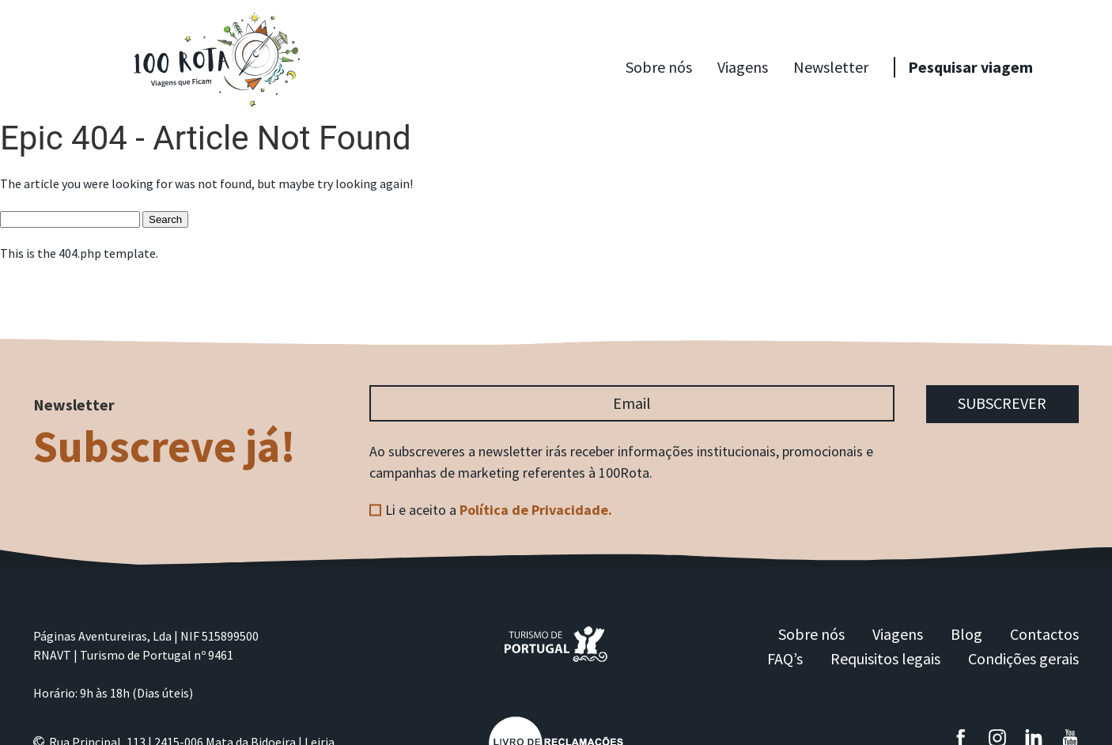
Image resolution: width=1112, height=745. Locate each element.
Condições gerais (1023, 659)
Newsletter (830, 67)
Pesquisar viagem (970, 67)
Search (165, 219)
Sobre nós (659, 67)
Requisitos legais (885, 659)
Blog (966, 634)
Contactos (1044, 634)
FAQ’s (785, 659)
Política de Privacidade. (536, 510)
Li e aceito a (498, 510)
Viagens (742, 67)
